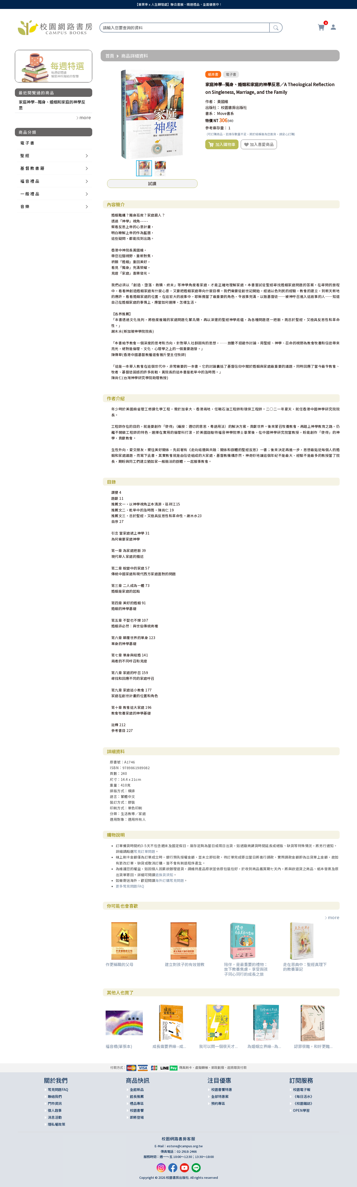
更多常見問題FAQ (130, 886)
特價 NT (211, 120)
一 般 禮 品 (29, 194)
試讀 (152, 183)
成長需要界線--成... (169, 1046)
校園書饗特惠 (221, 1089)
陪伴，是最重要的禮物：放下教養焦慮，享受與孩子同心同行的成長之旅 (246, 969)
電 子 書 (27, 143)
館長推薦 (137, 1096)
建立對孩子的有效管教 (185, 964)
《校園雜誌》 (303, 1103)
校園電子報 (301, 1089)
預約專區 (218, 1103)
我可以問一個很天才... (218, 1046)
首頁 (109, 55)
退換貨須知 (164, 874)
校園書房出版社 (234, 107)
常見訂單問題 (144, 851)
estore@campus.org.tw (185, 1146)
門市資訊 (55, 1103)
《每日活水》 (303, 1096)
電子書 (231, 74)
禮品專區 (137, 1103)
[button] (193, 74)
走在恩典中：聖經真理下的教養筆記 (305, 966)
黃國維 (222, 101)
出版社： (212, 107)
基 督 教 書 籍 (32, 168)
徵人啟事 (55, 1110)
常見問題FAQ (58, 1089)
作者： (210, 101)
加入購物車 (221, 144)
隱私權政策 (56, 1124)
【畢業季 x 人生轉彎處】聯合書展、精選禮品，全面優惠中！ (178, 4)
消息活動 (55, 1117)
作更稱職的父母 (119, 964)
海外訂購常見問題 (169, 880)
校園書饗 (137, 1110)
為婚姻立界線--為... (264, 1046)
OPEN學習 (301, 1110)
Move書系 (225, 113)
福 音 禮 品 (29, 181)
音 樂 (24, 206)
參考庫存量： (216, 127)
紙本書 (213, 74)
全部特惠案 (220, 1096)
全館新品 (137, 1089)
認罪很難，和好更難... (313, 1046)
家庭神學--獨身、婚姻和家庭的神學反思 (52, 105)
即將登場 (137, 1117)
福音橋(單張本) (119, 1046)
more (331, 917)
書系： (210, 113)
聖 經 (24, 155)
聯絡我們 (55, 1096)
